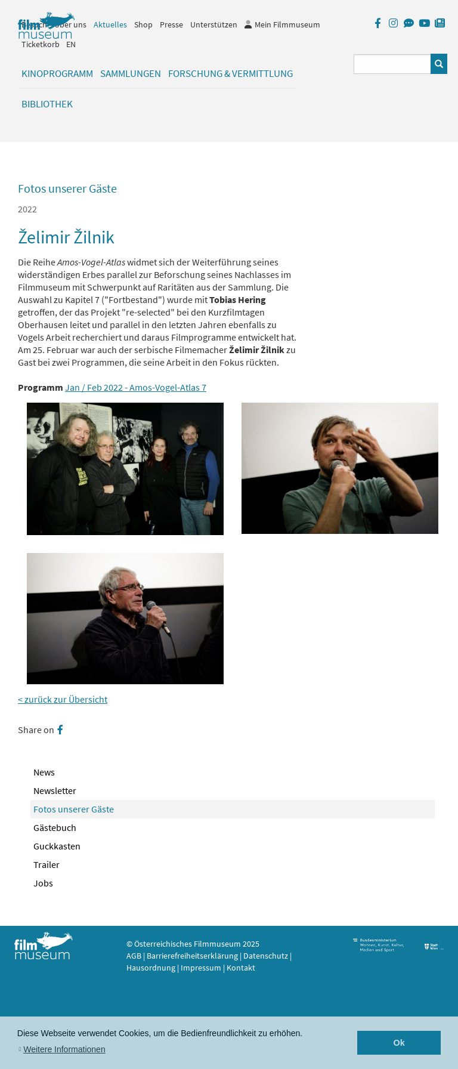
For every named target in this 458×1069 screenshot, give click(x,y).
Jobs (43, 883)
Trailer (46, 864)
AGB (133, 955)
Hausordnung (151, 967)
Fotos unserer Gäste (73, 809)
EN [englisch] (71, 44)
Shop (143, 24)
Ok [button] (399, 1043)
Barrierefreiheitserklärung (192, 955)
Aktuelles (110, 24)
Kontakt (241, 967)
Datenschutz (266, 955)
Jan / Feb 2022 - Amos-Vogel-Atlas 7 (135, 387)
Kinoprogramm (57, 73)
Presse (171, 24)
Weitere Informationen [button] (64, 1049)
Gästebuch (54, 827)
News (44, 772)
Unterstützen (213, 24)
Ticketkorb (40, 44)
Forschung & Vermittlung (230, 73)
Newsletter (54, 790)
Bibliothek (47, 103)
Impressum (201, 967)
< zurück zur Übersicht (62, 699)
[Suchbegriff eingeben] (393, 64)
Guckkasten (57, 846)
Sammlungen (130, 73)
